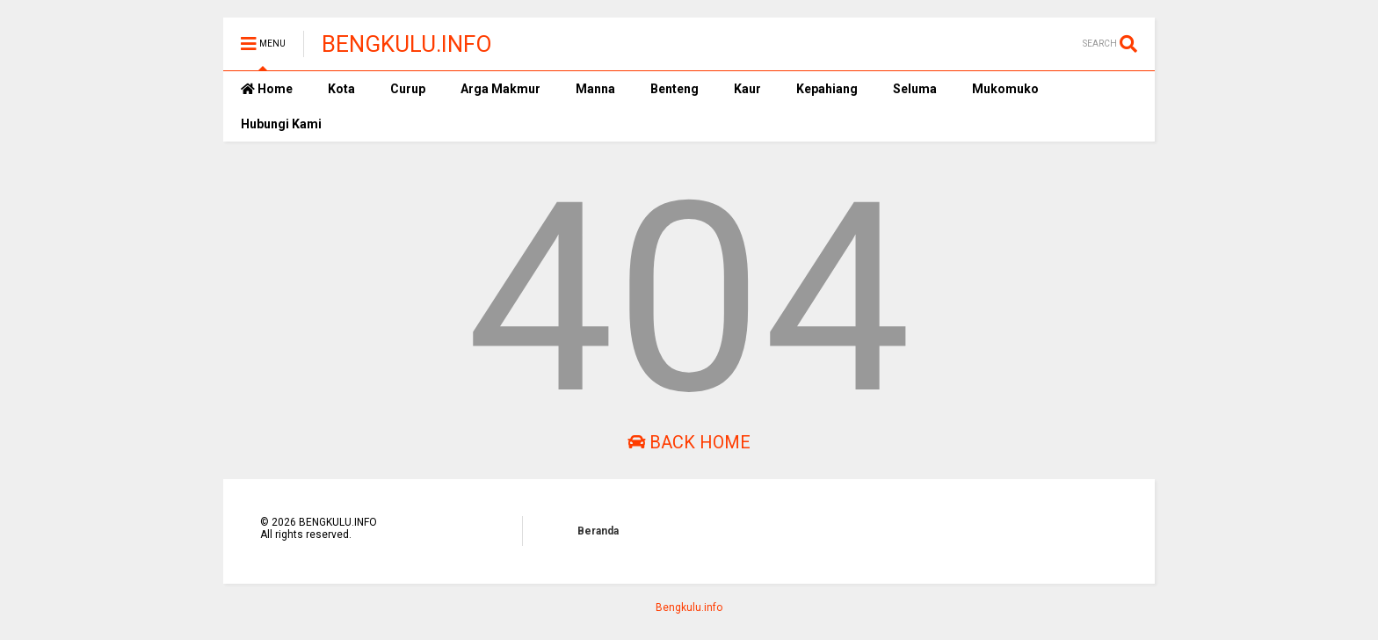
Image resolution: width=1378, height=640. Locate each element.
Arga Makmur (500, 89)
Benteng (674, 89)
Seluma (915, 89)
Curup (407, 89)
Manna (595, 89)
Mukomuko (1005, 89)
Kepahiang (827, 89)
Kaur (747, 89)
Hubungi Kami (281, 124)
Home (267, 89)
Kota (341, 89)
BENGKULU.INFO (407, 44)
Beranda (598, 531)
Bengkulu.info (689, 607)
